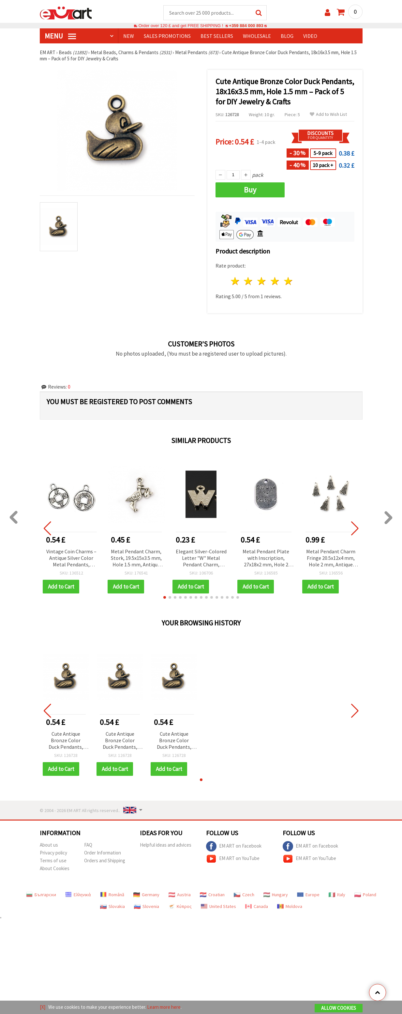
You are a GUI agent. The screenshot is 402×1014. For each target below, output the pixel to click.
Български (41, 895)
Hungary (275, 895)
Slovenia (146, 907)
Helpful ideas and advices (165, 845)
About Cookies (54, 869)
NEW (128, 36)
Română (112, 895)
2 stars (248, 281)
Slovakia (112, 907)
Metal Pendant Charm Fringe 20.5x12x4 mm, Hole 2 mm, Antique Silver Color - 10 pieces (331, 558)
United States (218, 906)
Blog (287, 36)
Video (310, 36)
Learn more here (164, 1007)
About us (49, 845)
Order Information (102, 853)
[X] (42, 1007)
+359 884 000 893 (246, 25)
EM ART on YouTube (233, 859)
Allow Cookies (338, 1008)
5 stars (288, 281)
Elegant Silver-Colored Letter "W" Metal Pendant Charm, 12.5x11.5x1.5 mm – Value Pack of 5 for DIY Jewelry (201, 558)
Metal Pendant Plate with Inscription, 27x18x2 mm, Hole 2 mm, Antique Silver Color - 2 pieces (266, 558)
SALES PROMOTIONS (167, 36)
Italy (337, 895)
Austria (180, 895)
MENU (60, 36)
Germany (146, 895)
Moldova (289, 906)
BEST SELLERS (217, 36)
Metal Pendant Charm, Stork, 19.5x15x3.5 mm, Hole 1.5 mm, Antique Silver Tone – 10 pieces (136, 558)
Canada (256, 906)
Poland (365, 895)
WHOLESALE (257, 36)
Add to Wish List (328, 114)
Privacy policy (53, 853)
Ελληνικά (78, 895)
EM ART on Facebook (233, 846)
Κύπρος (180, 906)
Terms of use (53, 861)
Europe (308, 895)
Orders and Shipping (104, 861)
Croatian (212, 895)
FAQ (88, 845)
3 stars (262, 281)
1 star (235, 281)
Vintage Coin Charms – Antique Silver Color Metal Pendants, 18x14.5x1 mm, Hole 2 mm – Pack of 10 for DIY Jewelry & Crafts (71, 558)
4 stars (275, 281)
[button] (164, 597)
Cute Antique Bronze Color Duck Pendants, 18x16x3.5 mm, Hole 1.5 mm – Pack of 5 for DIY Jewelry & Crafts (66, 741)
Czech (244, 895)
